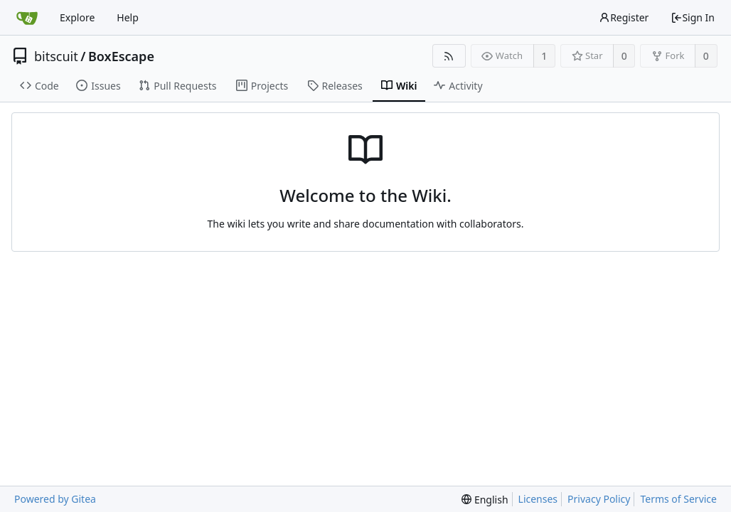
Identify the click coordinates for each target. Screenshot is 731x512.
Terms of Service (678, 499)
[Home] (27, 18)
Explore (77, 17)
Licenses (538, 499)
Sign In (693, 17)
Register (624, 17)
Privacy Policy (598, 499)
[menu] (484, 499)
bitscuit (56, 56)
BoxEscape (121, 56)
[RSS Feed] (449, 56)
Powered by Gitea (55, 499)
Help (128, 17)
